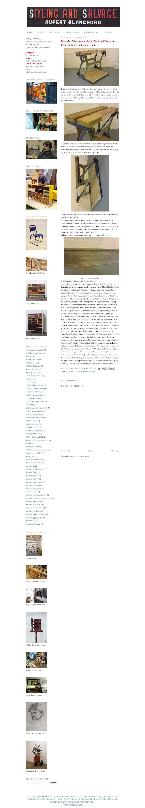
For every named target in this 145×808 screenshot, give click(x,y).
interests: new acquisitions (82, 371)
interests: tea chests (33, 511)
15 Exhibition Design (33, 392)
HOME (30, 32)
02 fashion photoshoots (34, 353)
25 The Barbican (32, 424)
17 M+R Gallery (32, 398)
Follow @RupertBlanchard (36, 61)
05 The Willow (31, 363)
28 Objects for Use (33, 434)
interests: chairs (31, 479)
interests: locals (31, 492)
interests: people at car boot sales (38, 498)
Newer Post (65, 451)
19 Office (29, 405)
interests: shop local (33, 505)
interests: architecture (34, 463)
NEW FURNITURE (91, 32)
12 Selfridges (31, 382)
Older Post (115, 451)
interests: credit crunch (34, 482)
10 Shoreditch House (33, 376)
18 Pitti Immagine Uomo (35, 401)
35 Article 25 (30, 456)
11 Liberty (29, 379)
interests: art (30, 466)
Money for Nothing (33, 524)
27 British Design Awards (35, 430)
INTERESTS (54, 32)
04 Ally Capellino (32, 360)
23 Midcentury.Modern (34, 417)
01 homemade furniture (34, 350)
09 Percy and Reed (33, 372)
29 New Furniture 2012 (34, 437)
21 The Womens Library (35, 411)
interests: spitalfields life (35, 508)
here (98, 278)
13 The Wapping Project (35, 385)
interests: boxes (31, 476)
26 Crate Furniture (32, 427)
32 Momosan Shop (33, 447)
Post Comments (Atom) (80, 456)
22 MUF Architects (33, 414)
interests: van (31, 521)
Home (90, 451)
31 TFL (28, 443)
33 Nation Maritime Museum (36, 450)
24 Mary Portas (31, 421)
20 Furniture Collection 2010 (36, 408)
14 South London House (35, 389)
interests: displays (32, 485)
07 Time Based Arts (33, 369)
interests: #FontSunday (34, 459)
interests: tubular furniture (35, 514)
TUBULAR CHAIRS (71, 32)
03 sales (29, 356)
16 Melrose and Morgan (34, 395)
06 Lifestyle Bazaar (33, 366)
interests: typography (33, 517)
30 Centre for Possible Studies (37, 440)
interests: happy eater (33, 488)
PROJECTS (41, 32)
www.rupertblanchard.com (35, 66)
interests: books (31, 472)
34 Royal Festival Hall (34, 453)
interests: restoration (33, 501)
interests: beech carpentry (35, 469)
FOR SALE (107, 32)
